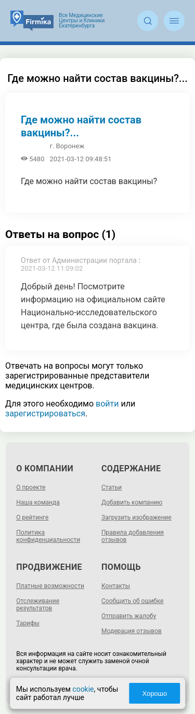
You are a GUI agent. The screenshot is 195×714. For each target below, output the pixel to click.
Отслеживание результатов (37, 604)
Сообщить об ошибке (132, 601)
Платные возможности (50, 586)
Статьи (111, 487)
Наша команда (38, 502)
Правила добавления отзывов (132, 536)
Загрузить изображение (136, 517)
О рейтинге (32, 517)
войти (107, 404)
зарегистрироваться (45, 413)
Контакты (115, 586)
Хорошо (154, 693)
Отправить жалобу (128, 616)
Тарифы (28, 623)
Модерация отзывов (131, 631)
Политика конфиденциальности (48, 536)
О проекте (30, 487)
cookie (83, 689)
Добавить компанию (131, 502)
